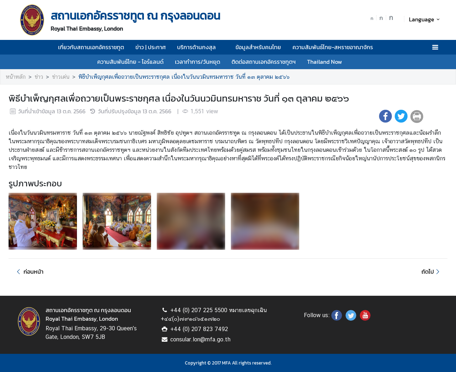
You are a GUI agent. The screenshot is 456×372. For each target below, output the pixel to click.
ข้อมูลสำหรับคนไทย (258, 47)
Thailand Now (324, 61)
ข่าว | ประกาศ (150, 47)
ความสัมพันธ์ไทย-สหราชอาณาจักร (336, 47)
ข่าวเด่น (60, 76)
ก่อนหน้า (28, 271)
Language (425, 19)
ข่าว (39, 76)
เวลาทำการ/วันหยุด (197, 61)
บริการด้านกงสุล (200, 47)
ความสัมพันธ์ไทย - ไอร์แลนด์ (130, 61)
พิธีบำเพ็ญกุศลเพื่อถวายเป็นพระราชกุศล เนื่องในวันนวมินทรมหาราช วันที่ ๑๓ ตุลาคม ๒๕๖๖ (184, 76)
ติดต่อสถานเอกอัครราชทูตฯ (264, 61)
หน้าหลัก (16, 76)
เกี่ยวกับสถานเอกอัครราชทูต (91, 47)
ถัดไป (431, 271)
